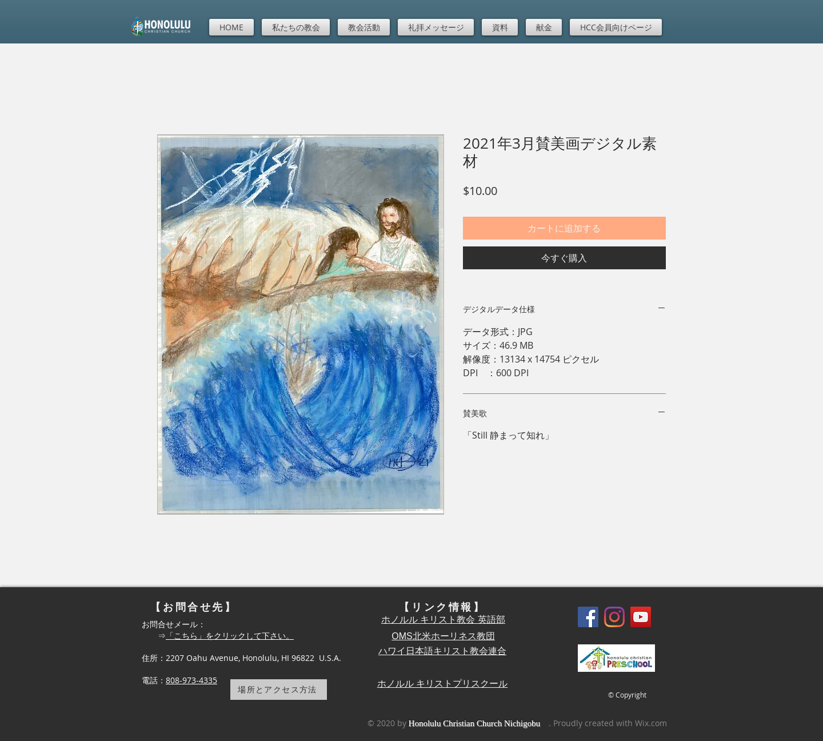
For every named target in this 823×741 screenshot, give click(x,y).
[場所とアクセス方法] (278, 689)
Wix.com (651, 723)
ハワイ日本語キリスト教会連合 (442, 651)
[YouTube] (640, 617)
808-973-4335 (191, 680)
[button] (296, 27)
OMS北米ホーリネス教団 (442, 636)
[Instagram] (614, 617)
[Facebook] (588, 617)
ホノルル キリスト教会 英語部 (443, 619)
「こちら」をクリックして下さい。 (230, 635)
